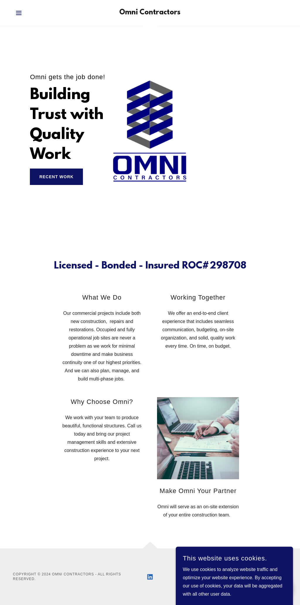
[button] (19, 13)
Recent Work (56, 176)
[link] (149, 12)
